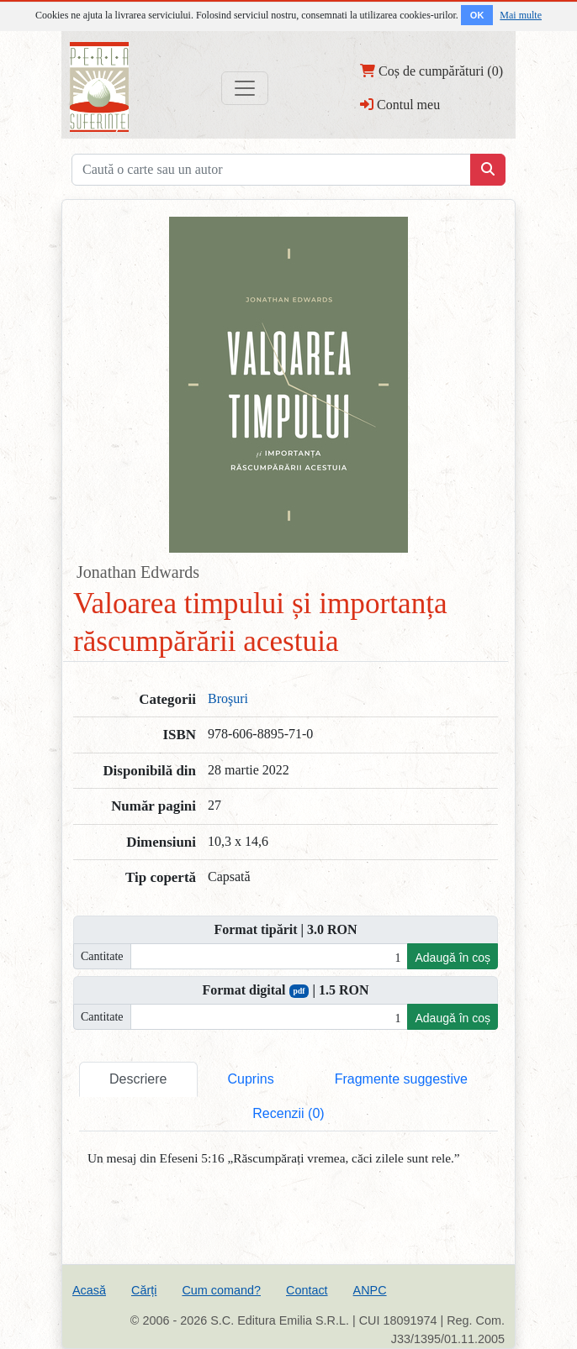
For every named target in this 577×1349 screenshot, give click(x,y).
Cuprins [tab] (251, 1079)
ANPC (370, 1290)
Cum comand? (221, 1290)
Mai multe (521, 15)
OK (477, 15)
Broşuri (228, 698)
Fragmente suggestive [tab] (401, 1079)
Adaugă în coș (452, 957)
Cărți (143, 1290)
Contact (307, 1290)
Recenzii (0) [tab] (288, 1113)
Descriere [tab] (138, 1079)
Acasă (89, 1290)
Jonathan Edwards (138, 572)
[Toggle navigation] (244, 88)
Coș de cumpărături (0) (431, 70)
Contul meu (400, 104)
